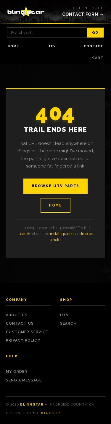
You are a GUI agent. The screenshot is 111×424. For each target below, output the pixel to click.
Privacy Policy (23, 340)
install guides (61, 233)
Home (13, 46)
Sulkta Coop (46, 413)
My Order (17, 372)
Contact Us (20, 323)
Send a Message (24, 380)
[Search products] (47, 32)
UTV (51, 46)
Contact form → (83, 14)
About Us (17, 315)
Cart (98, 58)
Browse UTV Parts (56, 186)
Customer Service (27, 332)
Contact (93, 46)
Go (95, 33)
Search (68, 323)
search (24, 233)
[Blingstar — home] (26, 12)
